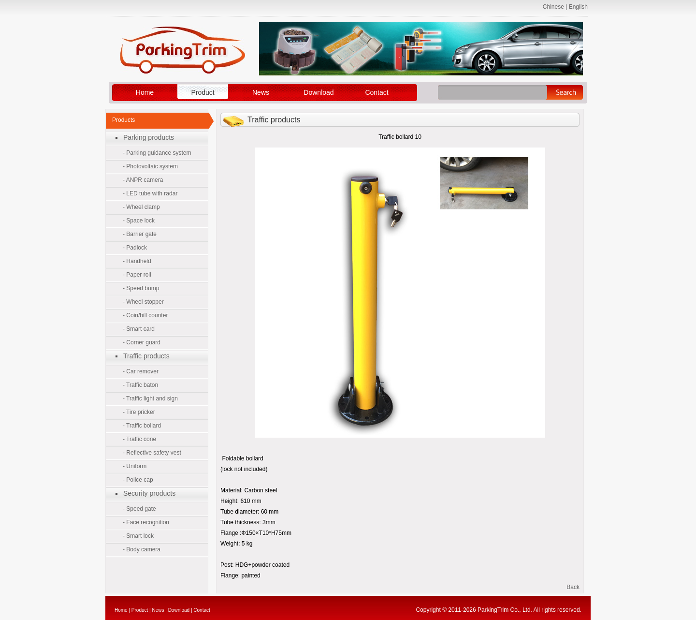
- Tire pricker (139, 412)
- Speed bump (141, 288)
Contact (376, 92)
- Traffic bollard (142, 425)
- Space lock (139, 220)
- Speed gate (139, 508)
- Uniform (134, 466)
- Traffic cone (139, 439)
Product (202, 92)
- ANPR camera (143, 180)
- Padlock (135, 247)
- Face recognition (146, 522)
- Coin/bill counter (145, 315)
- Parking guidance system (157, 152)
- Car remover (141, 371)
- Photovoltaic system (150, 166)
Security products (149, 493)
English (578, 6)
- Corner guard (141, 342)
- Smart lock (138, 535)
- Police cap (138, 479)
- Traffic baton (140, 385)
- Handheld (137, 261)
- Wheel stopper (143, 301)
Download (319, 92)
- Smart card (139, 328)
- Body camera (141, 549)
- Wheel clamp (141, 207)
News (260, 92)
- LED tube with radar (150, 193)
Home (145, 92)
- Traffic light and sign (150, 398)
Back (573, 587)
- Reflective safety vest (152, 452)
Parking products (148, 137)
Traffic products (146, 356)
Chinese (553, 6)
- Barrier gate (140, 234)
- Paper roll (137, 274)
